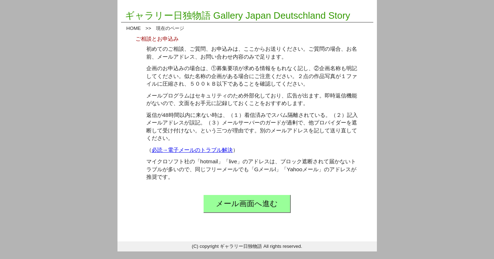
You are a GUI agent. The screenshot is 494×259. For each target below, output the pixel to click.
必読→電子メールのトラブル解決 (192, 150)
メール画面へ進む (247, 203)
